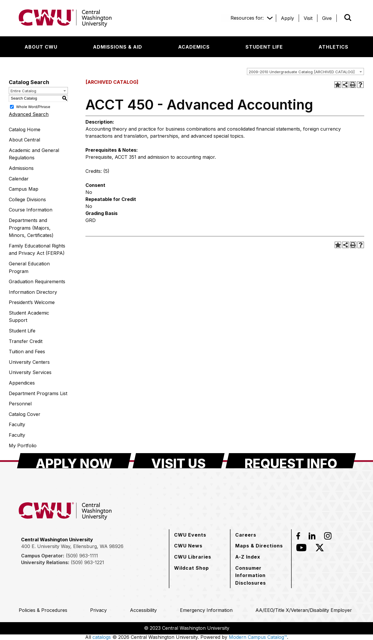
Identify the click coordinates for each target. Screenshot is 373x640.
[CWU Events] (190, 535)
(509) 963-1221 (87, 562)
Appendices (22, 383)
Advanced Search (29, 114)
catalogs (101, 637)
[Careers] (245, 535)
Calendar (19, 179)
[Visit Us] (178, 460)
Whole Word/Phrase (33, 106)
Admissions (21, 168)
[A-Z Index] (247, 557)
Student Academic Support (29, 316)
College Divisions (27, 199)
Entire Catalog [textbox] (23, 90)
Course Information (30, 210)
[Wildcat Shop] (191, 568)
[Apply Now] (74, 460)
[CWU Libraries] (192, 557)
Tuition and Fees (27, 351)
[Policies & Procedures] (43, 610)
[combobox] (305, 71)
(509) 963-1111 (82, 556)
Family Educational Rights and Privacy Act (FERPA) (37, 249)
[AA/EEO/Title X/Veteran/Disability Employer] (303, 610)
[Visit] (308, 18)
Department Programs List (38, 393)
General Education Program (29, 267)
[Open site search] (347, 17)
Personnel (20, 404)
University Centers (29, 362)
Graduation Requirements (37, 281)
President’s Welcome (32, 302)
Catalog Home (24, 129)
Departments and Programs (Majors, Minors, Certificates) (31, 227)
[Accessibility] (143, 610)
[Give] (327, 18)
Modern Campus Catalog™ (258, 637)
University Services (30, 372)
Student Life (22, 331)
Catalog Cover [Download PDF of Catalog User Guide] (24, 414)
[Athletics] (333, 47)
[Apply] (287, 18)
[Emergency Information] (206, 610)
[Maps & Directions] (259, 545)
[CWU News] (188, 545)
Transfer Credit (25, 341)
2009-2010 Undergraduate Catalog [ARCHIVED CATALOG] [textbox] (302, 71)
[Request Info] (290, 460)
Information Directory (33, 292)
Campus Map (23, 189)
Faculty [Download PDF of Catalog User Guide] (17, 424)
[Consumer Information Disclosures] (260, 575)
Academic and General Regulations (34, 154)
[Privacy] (98, 610)
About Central (24, 140)
